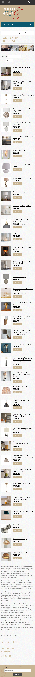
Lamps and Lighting (22, 33)
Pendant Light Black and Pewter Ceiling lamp (21, 401)
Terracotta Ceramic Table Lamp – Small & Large (21, 498)
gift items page (7, 622)
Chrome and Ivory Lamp (21, 192)
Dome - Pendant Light (20, 553)
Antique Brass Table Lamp (22, 178)
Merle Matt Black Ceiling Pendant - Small (21, 220)
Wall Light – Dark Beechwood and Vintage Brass (23, 317)
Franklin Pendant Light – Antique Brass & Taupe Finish (23, 457)
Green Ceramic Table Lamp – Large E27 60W (23, 470)
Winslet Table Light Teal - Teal (23, 511)
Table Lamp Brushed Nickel (22, 344)
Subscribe (17, 675)
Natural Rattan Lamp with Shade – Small (21, 262)
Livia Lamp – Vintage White (22, 206)
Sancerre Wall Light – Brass (22, 150)
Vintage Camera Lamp (20, 525)
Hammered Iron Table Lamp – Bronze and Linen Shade (23, 429)
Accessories (12, 33)
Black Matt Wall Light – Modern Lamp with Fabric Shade (21, 374)
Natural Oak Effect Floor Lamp (23, 95)
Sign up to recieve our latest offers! (17, 667)
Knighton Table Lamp (20, 233)
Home (5, 33)
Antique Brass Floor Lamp (22, 483)
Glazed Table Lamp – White (22, 164)
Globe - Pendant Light (20, 539)
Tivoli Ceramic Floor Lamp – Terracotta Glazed (22, 415)
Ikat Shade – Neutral (20, 386)
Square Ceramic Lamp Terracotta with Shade (20, 443)
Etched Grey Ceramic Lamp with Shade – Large (22, 276)
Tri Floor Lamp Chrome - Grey (23, 136)
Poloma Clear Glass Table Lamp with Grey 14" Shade (22, 331)
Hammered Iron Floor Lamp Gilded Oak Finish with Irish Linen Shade (22, 360)
